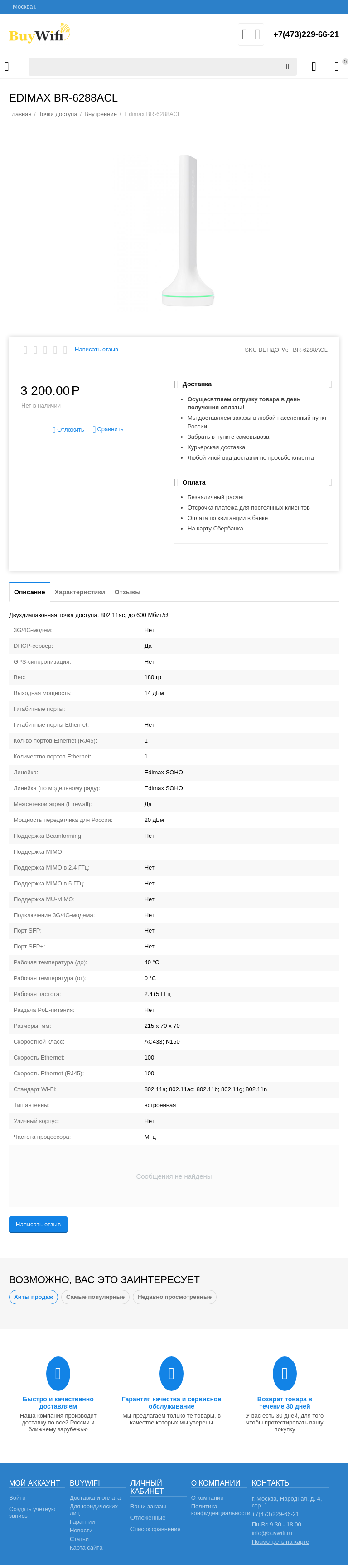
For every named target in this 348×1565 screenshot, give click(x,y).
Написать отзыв (96, 349)
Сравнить (107, 429)
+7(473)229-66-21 (306, 34)
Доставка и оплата (95, 1497)
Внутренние (100, 114)
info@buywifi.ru (272, 1533)
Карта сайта (86, 1547)
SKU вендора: (266, 349)
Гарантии (82, 1521)
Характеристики (80, 592)
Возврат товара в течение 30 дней (285, 1402)
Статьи (79, 1539)
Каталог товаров (7, 66)
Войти (17, 1497)
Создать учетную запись (32, 1512)
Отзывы (127, 592)
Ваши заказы (148, 1506)
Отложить (68, 430)
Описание (29, 592)
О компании (207, 1497)
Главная (20, 114)
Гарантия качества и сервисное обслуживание (171, 1402)
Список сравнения (155, 1529)
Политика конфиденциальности (221, 1509)
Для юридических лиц (94, 1509)
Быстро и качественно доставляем (58, 1402)
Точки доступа (58, 114)
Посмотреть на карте (280, 1541)
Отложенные (148, 1517)
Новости (81, 1530)
